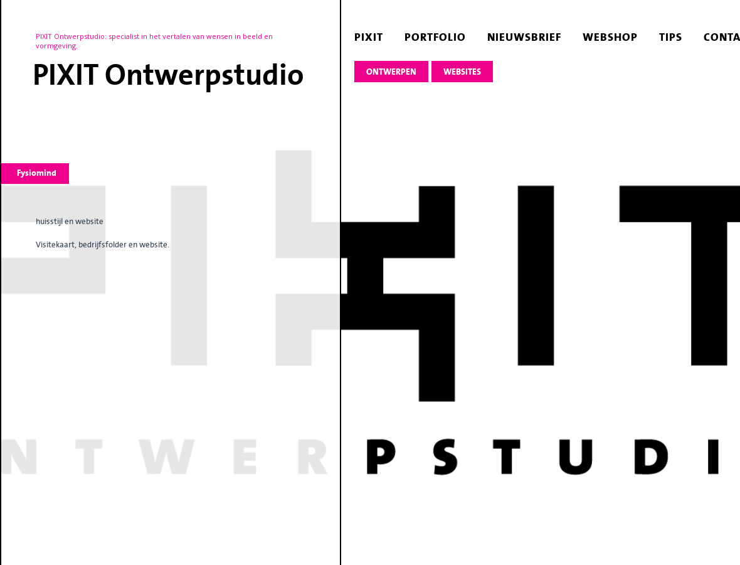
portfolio (435, 37)
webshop (610, 37)
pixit (368, 37)
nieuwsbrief (524, 37)
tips (670, 37)
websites (462, 72)
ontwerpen (391, 72)
